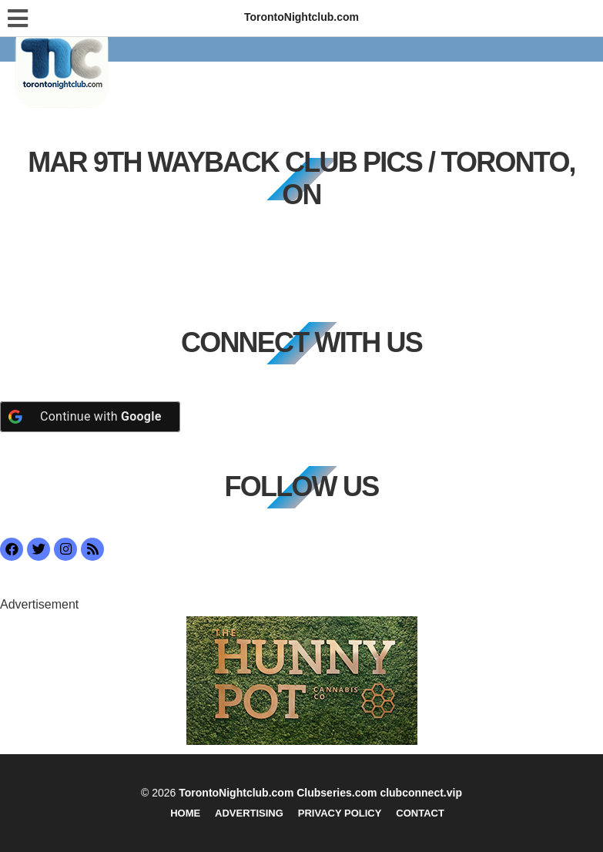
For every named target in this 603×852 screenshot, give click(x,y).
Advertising (249, 813)
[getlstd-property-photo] (301, 679)
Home (185, 813)
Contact (420, 813)
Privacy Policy (340, 813)
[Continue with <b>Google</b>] (90, 416)
